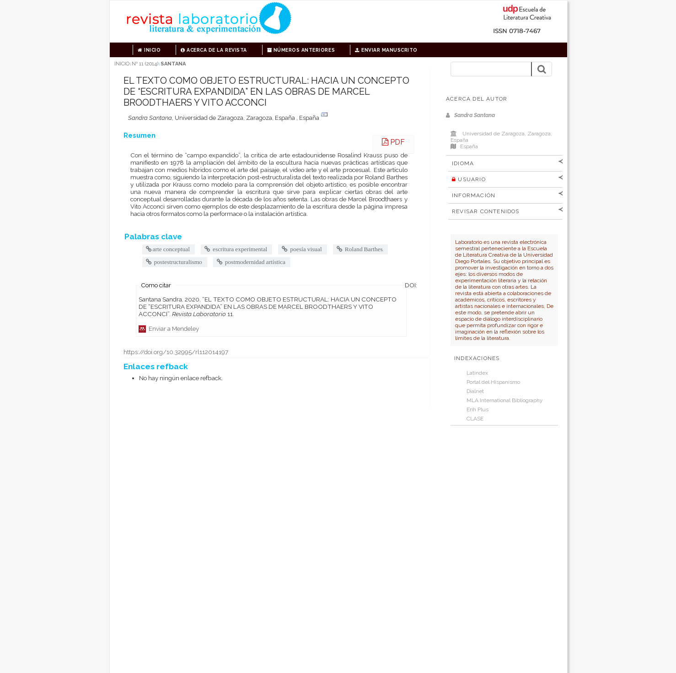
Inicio (149, 50)
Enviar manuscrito (386, 50)
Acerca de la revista (214, 50)
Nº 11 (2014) (145, 64)
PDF (393, 142)
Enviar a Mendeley (169, 328)
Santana (173, 64)
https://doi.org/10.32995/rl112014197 (175, 351)
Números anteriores (301, 50)
